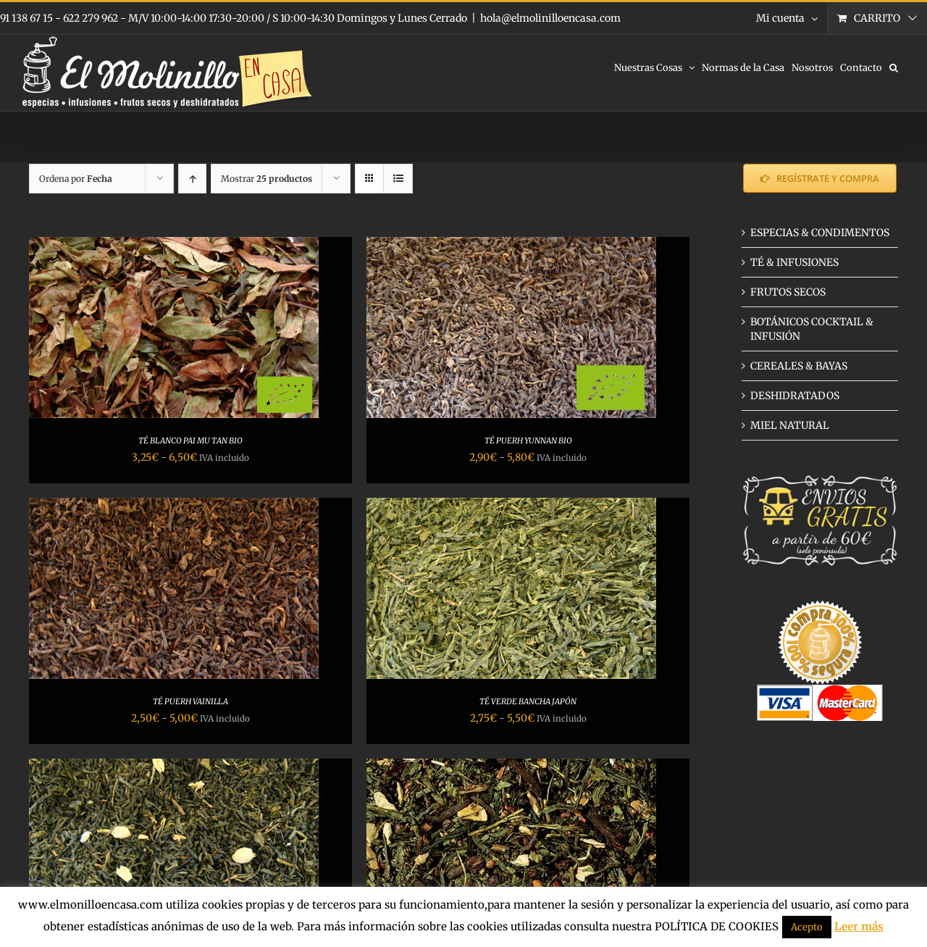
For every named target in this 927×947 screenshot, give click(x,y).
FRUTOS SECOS (788, 292)
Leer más (859, 926)
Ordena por (75, 178)
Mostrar (266, 178)
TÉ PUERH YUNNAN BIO (528, 440)
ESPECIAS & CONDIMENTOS (819, 232)
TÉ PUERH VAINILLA (190, 701)
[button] (893, 67)
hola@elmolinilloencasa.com (550, 18)
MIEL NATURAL (789, 425)
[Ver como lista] (398, 178)
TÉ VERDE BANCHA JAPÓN (527, 701)
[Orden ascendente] (192, 178)
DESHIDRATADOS (794, 395)
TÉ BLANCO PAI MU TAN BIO (190, 440)
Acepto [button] (807, 927)
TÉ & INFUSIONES (794, 262)
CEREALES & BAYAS (798, 365)
